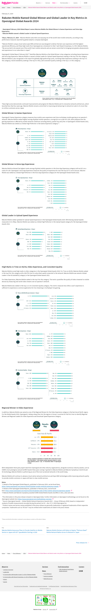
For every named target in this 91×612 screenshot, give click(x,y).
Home (3, 7)
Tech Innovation (65, 3)
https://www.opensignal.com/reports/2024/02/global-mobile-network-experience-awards (30, 486)
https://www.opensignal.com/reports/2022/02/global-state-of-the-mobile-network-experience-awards (37, 491)
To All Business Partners (54, 586)
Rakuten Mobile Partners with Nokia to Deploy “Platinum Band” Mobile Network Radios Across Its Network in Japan (67, 531)
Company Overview (8, 569)
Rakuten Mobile (10, 3)
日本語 (85, 3)
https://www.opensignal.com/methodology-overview (35, 499)
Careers (75, 3)
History (5, 579)
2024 (24, 7)
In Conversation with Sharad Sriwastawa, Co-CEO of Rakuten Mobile (20, 577)
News (54, 3)
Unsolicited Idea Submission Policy (69, 586)
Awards (5, 582)
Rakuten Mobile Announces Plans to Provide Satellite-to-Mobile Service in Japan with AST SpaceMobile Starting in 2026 (22, 531)
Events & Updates (48, 576)
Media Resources (48, 578)
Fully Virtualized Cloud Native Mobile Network (66, 570)
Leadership (6, 572)
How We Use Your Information (21, 586)
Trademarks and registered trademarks (38, 586)
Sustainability (53, 609)
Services (47, 3)
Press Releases (17, 7)
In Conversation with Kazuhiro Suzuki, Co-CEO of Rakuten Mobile (19, 574)
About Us (39, 3)
